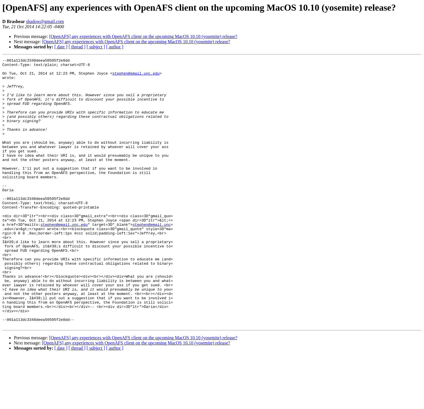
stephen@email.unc (151, 258)
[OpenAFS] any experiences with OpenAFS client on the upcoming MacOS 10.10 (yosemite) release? (143, 36)
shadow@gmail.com (45, 21)
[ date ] (60, 46)
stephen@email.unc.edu (135, 76)
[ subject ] (96, 46)
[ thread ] (77, 46)
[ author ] (114, 46)
